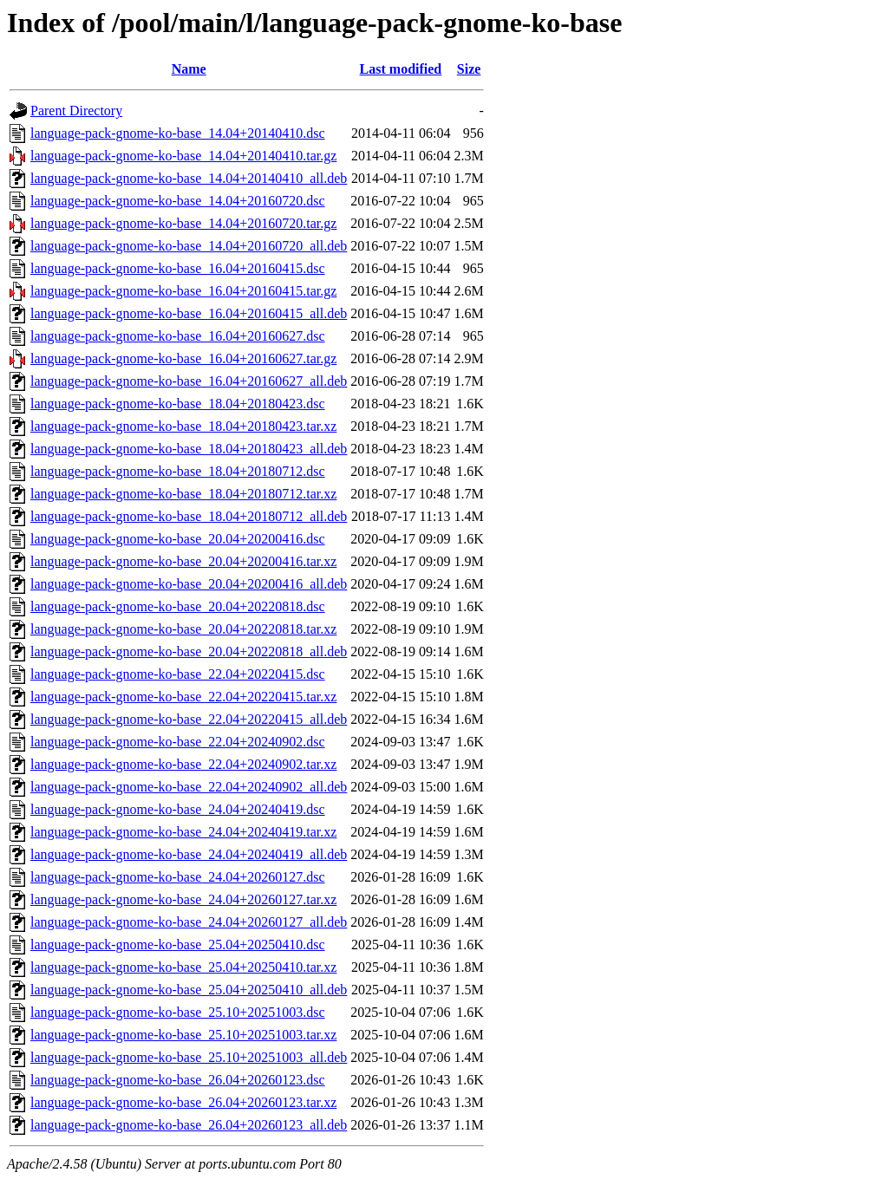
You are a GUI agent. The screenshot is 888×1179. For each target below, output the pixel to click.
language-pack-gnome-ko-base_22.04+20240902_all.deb (188, 786)
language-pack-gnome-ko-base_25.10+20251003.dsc (177, 1012)
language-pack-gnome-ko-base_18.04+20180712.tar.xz (183, 493)
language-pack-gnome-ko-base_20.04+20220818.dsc (177, 606)
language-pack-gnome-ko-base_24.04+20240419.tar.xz (183, 831)
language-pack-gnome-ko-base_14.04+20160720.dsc (177, 200)
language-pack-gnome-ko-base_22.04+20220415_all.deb (188, 719)
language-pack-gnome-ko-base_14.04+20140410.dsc (177, 133)
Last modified (401, 69)
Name (189, 69)
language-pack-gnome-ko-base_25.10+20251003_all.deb (188, 1057)
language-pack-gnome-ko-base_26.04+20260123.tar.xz (183, 1102)
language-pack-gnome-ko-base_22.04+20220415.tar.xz (183, 696)
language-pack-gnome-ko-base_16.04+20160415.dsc (177, 268)
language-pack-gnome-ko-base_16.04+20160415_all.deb (188, 313)
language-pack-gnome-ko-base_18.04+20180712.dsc (177, 471)
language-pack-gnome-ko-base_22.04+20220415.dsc (177, 674)
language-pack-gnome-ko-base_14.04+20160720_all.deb (188, 245)
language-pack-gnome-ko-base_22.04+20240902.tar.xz (183, 764)
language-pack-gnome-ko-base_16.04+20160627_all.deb (188, 381)
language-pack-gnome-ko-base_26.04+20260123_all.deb (188, 1124)
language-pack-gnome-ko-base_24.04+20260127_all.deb (188, 922)
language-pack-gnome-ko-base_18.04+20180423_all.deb (188, 448)
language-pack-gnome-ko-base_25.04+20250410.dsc (177, 944)
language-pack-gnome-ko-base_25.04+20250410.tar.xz (183, 967)
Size (469, 69)
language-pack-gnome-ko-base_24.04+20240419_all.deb (188, 854)
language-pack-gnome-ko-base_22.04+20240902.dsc (177, 741)
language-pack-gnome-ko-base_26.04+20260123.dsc (177, 1079)
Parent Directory (76, 110)
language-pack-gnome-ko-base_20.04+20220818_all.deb (188, 651)
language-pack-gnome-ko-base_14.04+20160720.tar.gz (183, 223)
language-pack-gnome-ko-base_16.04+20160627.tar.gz (183, 358)
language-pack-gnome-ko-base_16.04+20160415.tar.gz (183, 290)
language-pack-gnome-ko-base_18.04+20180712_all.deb (188, 516)
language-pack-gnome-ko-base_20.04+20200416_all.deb (188, 583)
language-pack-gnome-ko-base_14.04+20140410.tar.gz (183, 155)
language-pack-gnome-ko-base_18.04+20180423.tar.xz (183, 426)
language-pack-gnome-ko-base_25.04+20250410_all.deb (188, 989)
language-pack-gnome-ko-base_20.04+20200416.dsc (177, 538)
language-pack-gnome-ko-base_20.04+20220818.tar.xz (183, 629)
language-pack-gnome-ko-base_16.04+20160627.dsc (177, 336)
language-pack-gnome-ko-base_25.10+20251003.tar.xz (183, 1034)
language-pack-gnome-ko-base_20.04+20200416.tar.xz (183, 561)
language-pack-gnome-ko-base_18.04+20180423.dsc (177, 403)
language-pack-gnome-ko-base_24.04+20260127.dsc (177, 877)
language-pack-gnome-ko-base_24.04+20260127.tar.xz (183, 899)
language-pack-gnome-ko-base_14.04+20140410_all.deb (188, 178)
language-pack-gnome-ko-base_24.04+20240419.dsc (177, 809)
